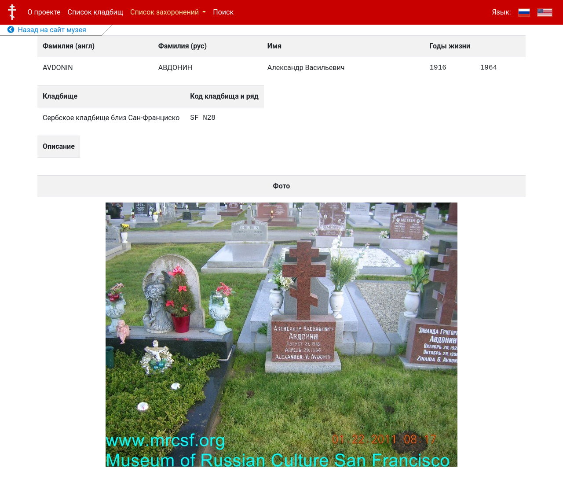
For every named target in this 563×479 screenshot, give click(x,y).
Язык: (501, 12)
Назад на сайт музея (46, 30)
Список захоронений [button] (165, 12)
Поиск (223, 12)
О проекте (44, 12)
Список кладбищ (95, 12)
